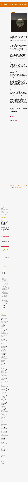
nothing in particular (4, 320)
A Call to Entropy (3, 364)
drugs (2, 442)
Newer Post (12, 185)
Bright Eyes (2, 373)
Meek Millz (2, 409)
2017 (3, 269)
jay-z (1, 445)
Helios (2, 398)
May (3, 307)
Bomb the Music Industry (5, 344)
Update (3, 278)
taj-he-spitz (2, 448)
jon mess (2, 446)
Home (19, 185)
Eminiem (2, 387)
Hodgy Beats (3, 399)
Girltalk (2, 393)
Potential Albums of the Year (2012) (4, 211)
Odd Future (2, 351)
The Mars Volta (3, 428)
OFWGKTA (2, 331)
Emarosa (2, 330)
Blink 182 (2, 337)
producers (2, 447)
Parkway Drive (3, 417)
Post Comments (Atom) (19, 187)
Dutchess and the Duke (4, 384)
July (3, 305)
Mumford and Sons (4, 412)
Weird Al (2, 434)
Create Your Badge (4, 463)
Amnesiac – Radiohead (4, 298)
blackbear (2, 438)
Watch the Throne (3, 433)
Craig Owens (3, 338)
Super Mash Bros (3, 426)
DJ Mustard (2, 379)
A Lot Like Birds (3, 335)
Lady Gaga (2, 339)
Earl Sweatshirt (3, 346)
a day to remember (4, 321)
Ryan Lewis (2, 422)
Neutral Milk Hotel (3, 350)
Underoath (2, 328)
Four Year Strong (3, 390)
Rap (1, 420)
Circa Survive (3, 345)
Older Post (25, 185)
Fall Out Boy (3, 347)
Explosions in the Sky (4, 389)
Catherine (2, 325)
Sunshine (3, 455)
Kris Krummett (3, 405)
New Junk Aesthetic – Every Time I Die (5, 281)
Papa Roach (3, 416)
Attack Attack (3, 370)
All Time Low (3, 323)
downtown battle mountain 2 (3, 441)
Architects (2, 336)
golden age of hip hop (4, 334)
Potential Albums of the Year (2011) (4, 209)
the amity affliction (3, 449)
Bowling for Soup (3, 372)
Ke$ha (2, 404)
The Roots (2, 357)
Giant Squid (2, 392)
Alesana (2, 367)
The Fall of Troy (3, 356)
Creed (2, 377)
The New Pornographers (5, 429)
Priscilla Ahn (3, 332)
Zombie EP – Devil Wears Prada (5, 295)
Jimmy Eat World (3, 402)
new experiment (4, 300)
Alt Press (2, 368)
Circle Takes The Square (5, 318)
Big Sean (2, 371)
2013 (3, 272)
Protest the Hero (3, 353)
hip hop (2, 444)
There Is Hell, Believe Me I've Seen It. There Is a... (5, 302)
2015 (3, 270)
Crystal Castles (3, 378)
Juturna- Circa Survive (5, 285)
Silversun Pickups (3, 355)
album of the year (3, 329)
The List (3, 299)
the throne (2, 450)
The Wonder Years (4, 358)
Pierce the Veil (3, 326)
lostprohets (2, 360)
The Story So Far (3, 340)
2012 (3, 273)
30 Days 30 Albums (4, 316)
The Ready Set (3, 431)
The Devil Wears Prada (4, 333)
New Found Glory (3, 414)
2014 (3, 271)
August (4, 304)
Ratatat (2, 421)
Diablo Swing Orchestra (4, 381)
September (4, 303)
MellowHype (3, 410)
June (3, 306)
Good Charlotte (3, 395)
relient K (2, 362)
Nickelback (2, 415)
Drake (2, 324)
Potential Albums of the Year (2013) (4, 213)
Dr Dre (2, 383)
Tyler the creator (3, 327)
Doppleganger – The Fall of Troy (5, 286)
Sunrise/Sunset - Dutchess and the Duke (5, 293)
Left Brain (2, 406)
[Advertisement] (14, 166)
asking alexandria (3, 437)
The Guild (2, 427)
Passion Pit (2, 418)
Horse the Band (3, 400)
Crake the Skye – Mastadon (4, 280)
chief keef (2, 439)
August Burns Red (4, 341)
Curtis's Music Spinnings (13, 4)
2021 (3, 267)
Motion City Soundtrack (4, 411)
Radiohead (2, 354)
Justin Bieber (3, 403)
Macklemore (3, 408)
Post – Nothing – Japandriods (4, 289)
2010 (3, 275)
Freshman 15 (3, 348)
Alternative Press (3, 369)
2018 (3, 268)
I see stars (2, 401)
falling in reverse (3, 443)
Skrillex (2, 423)
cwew (3, 456)
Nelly (1, 413)
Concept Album (3, 375)
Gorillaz (2, 396)
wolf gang (2, 363)
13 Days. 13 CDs (3, 214)
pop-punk (2, 361)
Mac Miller (2, 349)
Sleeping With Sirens (4, 424)
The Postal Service (4, 430)
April (3, 308)
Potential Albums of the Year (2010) (4, 208)
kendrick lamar (3, 359)
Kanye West (3, 315)
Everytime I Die (3, 388)
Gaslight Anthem (3, 391)
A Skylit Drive (3, 322)
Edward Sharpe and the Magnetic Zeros (4, 386)
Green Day (2, 397)
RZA (1, 419)
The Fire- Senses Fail (5, 287)
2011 (3, 274)
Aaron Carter (3, 366)
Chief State (2, 374)
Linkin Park (2, 407)
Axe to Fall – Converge (5, 288)
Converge (2, 376)
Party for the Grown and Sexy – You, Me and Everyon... (5, 283)
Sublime (2, 425)
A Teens (2, 365)
